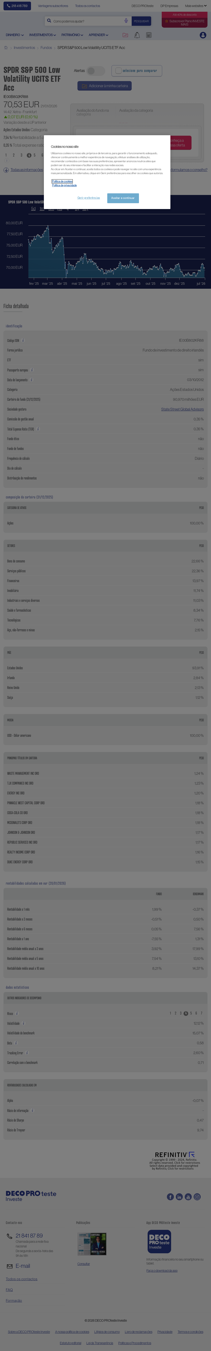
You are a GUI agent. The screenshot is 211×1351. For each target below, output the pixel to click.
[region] (107, 172)
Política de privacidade (64, 185)
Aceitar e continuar (123, 198)
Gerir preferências (88, 197)
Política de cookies (62, 181)
